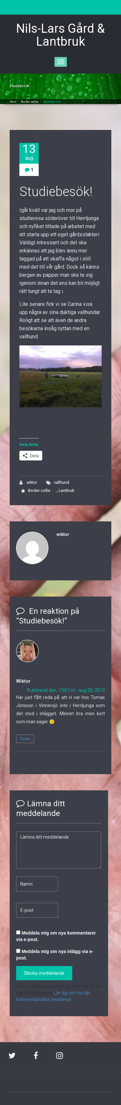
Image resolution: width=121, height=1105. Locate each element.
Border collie (29, 101)
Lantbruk (66, 490)
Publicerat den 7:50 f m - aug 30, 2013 (66, 690)
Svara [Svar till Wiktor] (25, 738)
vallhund (61, 482)
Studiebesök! (52, 101)
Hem (13, 101)
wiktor (28, 482)
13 (29, 152)
